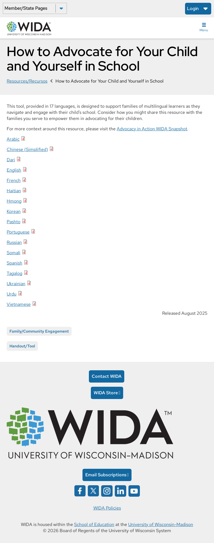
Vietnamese (19, 304)
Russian (14, 242)
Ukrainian (16, 284)
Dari (11, 160)
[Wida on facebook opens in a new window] (80, 490)
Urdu (11, 294)
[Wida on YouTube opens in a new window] (134, 490)
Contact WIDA (106, 376)
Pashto (13, 222)
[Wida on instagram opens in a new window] (107, 490)
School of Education (94, 524)
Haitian (14, 191)
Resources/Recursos (27, 81)
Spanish (14, 263)
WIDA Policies (107, 508)
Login (193, 8)
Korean (14, 211)
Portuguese (18, 232)
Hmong (14, 201)
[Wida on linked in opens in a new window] (120, 490)
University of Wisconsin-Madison (160, 524)
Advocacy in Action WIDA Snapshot (152, 129)
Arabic (13, 139)
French (14, 180)
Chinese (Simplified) (27, 149)
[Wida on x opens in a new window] (93, 490)
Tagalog (14, 273)
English (14, 170)
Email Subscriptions (106, 475)
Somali (13, 253)
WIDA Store (106, 393)
